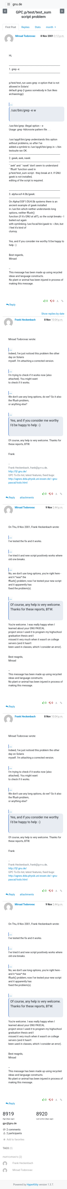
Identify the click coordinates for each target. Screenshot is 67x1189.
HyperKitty (32, 1184)
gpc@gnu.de (10, 1123)
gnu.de (17, 4)
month (50, 27)
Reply (10, 304)
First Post (10, 27)
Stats (38, 27)
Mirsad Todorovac (25, 36)
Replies (25, 27)
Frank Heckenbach (25, 319)
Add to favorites (13, 1139)
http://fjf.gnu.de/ (17, 471)
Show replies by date (52, 313)
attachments (27, 497)
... (11, 104)
